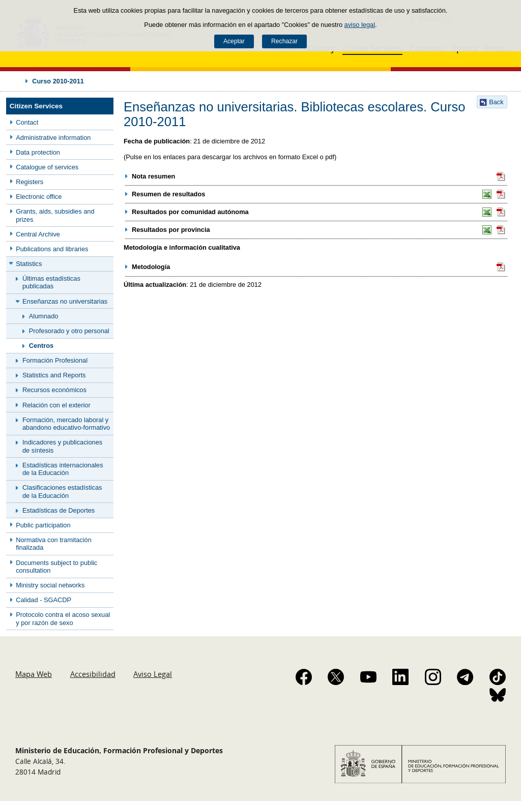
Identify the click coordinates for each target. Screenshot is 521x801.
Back (496, 102)
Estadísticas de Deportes (58, 510)
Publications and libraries (52, 249)
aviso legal (359, 24)
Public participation (43, 525)
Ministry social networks (50, 585)
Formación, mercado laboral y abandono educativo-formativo (66, 423)
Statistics (29, 264)
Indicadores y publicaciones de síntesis (62, 446)
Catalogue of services (47, 167)
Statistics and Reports (53, 375)
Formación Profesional (55, 360)
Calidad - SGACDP (43, 600)
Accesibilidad (92, 674)
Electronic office (39, 196)
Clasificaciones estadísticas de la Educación (62, 491)
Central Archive (38, 234)
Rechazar (284, 41)
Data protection (38, 152)
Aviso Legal (152, 674)
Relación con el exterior (56, 405)
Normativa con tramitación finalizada (54, 543)
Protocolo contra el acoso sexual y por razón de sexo (63, 618)
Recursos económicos (54, 390)
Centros (41, 345)
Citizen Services (36, 106)
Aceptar (234, 41)
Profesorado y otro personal (69, 331)
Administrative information (53, 137)
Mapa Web (33, 674)
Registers (29, 182)
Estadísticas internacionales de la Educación (62, 469)
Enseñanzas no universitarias (64, 301)
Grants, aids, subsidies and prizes (55, 215)
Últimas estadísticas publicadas (51, 282)
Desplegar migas (16, 80)
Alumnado (44, 316)
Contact (27, 122)
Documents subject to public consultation (56, 566)
